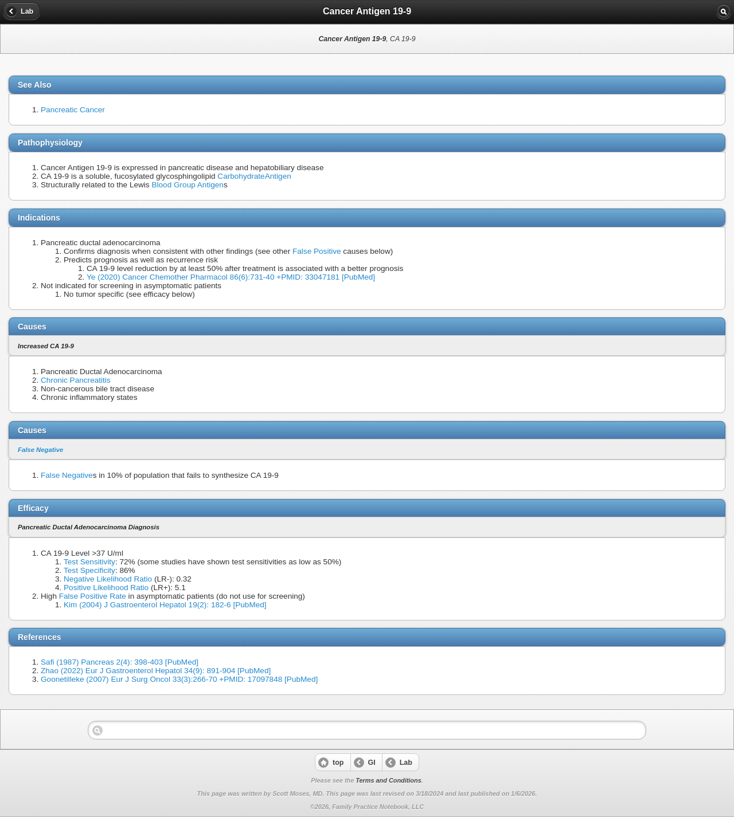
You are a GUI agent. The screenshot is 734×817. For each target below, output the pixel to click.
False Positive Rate (92, 596)
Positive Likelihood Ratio (106, 587)
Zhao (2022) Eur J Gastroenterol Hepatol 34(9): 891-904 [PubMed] (156, 670)
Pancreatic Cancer (73, 109)
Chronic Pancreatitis (76, 380)
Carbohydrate (240, 176)
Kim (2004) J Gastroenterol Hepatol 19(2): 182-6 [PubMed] (165, 604)
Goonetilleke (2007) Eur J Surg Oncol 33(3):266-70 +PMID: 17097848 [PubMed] (179, 679)
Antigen (278, 176)
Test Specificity (89, 570)
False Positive (316, 251)
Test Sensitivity (89, 561)
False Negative (40, 449)
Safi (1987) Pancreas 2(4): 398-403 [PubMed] (119, 662)
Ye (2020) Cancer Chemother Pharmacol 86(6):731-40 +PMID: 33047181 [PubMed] (231, 277)
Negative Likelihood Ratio (108, 579)
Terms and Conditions (388, 780)
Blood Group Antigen (187, 184)
